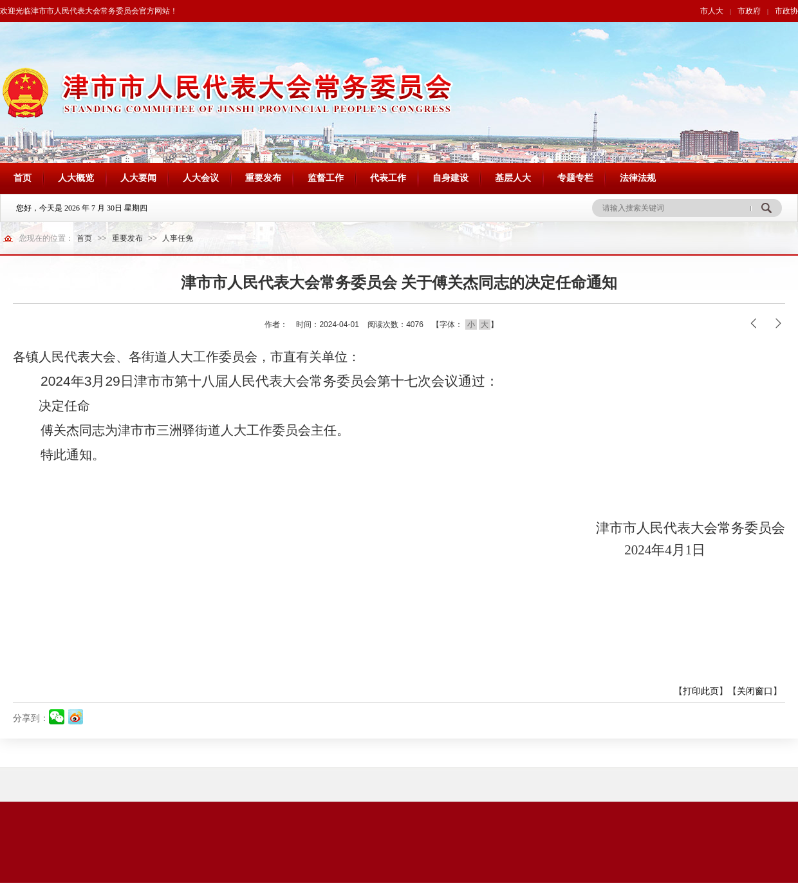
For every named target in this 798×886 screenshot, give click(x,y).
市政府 (749, 10)
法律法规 (638, 178)
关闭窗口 (755, 691)
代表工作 (388, 178)
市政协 (786, 10)
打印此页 (701, 691)
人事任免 (177, 238)
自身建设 (450, 178)
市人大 (711, 10)
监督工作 (326, 178)
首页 (23, 178)
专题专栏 (575, 178)
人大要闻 (138, 178)
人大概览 (76, 178)
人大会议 (201, 178)
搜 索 (766, 208)
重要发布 (263, 178)
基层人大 (513, 178)
